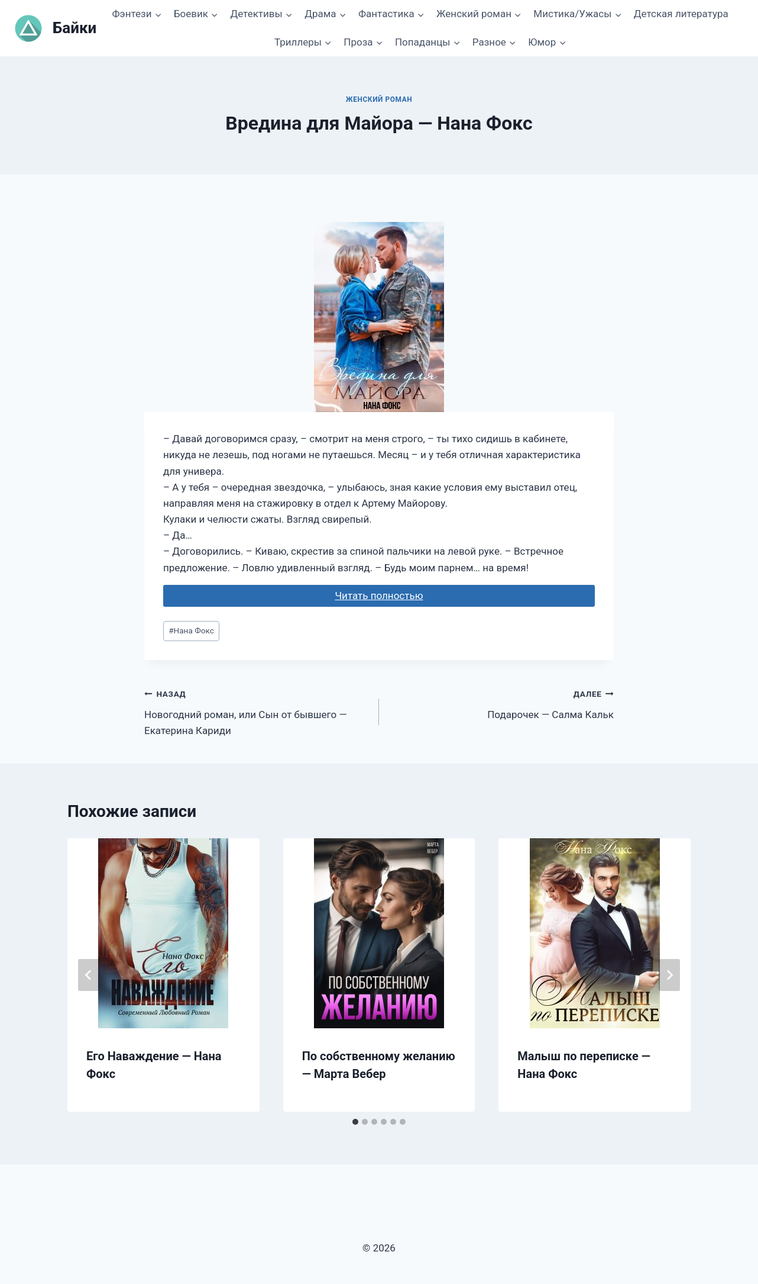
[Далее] (669, 975)
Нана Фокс (191, 630)
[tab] (355, 1122)
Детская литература (681, 14)
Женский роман (379, 99)
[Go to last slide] (88, 975)
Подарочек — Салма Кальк (501, 703)
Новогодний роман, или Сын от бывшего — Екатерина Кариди (256, 711)
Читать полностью (379, 595)
